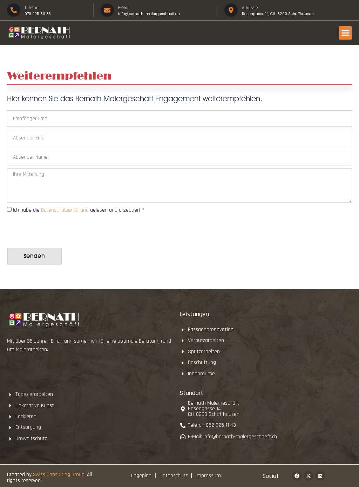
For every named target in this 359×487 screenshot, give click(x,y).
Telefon (32, 8)
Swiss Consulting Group (58, 474)
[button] (345, 33)
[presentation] (60, 231)
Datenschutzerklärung (65, 210)
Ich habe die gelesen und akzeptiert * (78, 210)
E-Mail (123, 8)
